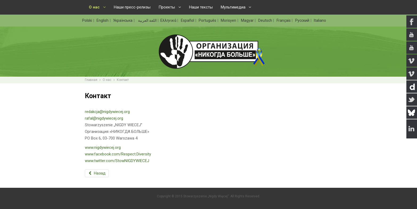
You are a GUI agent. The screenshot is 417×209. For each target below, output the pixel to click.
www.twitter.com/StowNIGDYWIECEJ (117, 160)
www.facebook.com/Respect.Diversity (118, 154)
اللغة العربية (147, 20)
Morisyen (229, 20)
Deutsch (265, 20)
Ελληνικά (168, 20)
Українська (123, 20)
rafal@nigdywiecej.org (104, 118)
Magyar (248, 20)
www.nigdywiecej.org (103, 147)
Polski (87, 20)
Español (188, 20)
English (103, 20)
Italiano (320, 20)
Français (284, 20)
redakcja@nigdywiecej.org (107, 111)
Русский (302, 20)
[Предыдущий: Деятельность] (97, 173)
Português (208, 20)
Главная (91, 80)
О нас (107, 80)
